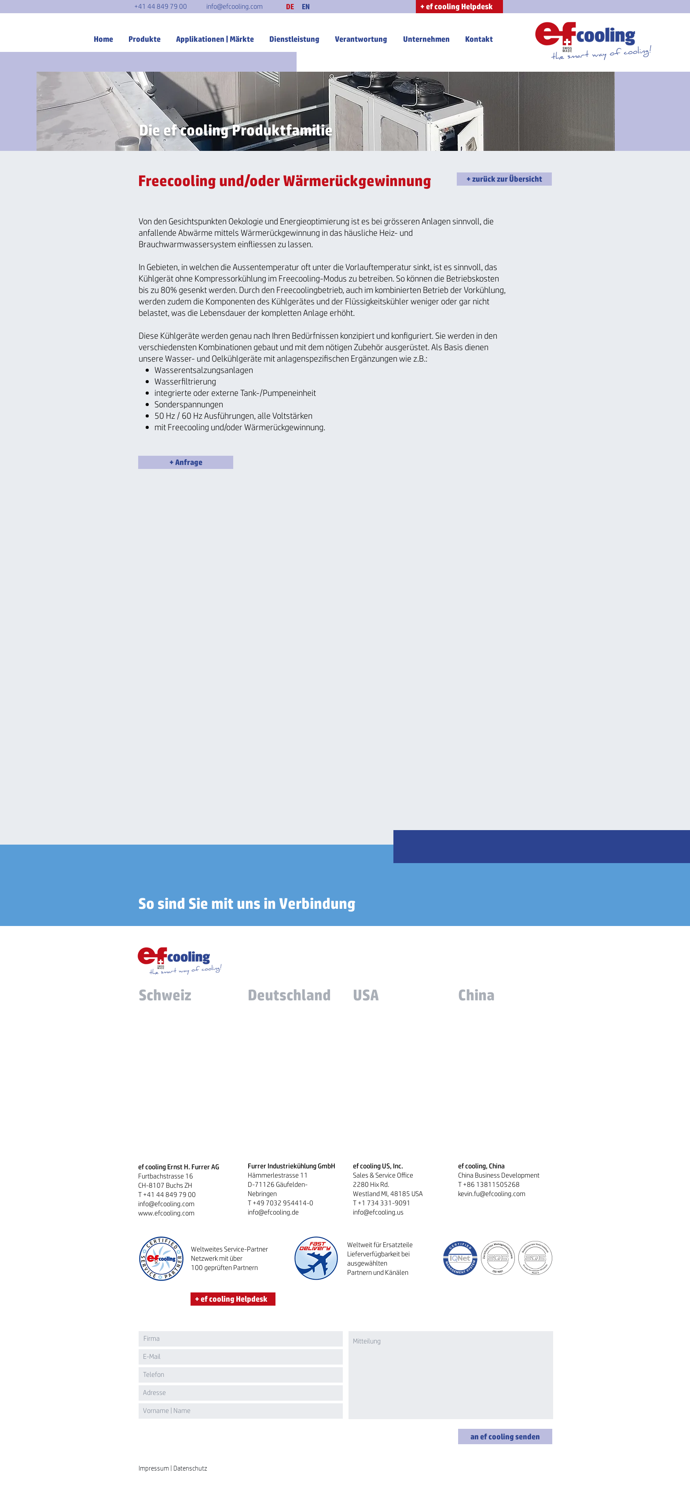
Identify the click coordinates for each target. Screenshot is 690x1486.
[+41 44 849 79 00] (160, 6)
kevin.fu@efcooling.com (491, 1193)
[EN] (306, 6)
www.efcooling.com (166, 1213)
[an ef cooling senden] (505, 1436)
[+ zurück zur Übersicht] (504, 179)
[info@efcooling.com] (234, 6)
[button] (290, 6)
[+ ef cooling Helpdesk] (459, 6)
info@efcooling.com (166, 1203)
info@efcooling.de (273, 1212)
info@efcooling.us (378, 1212)
